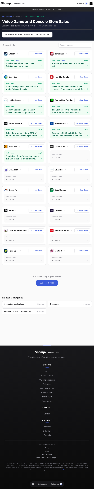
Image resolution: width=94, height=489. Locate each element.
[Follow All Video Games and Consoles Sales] (28, 35)
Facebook (47, 427)
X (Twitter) (47, 431)
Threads (47, 435)
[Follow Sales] (36, 54)
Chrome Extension (47, 380)
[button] (91, 3)
